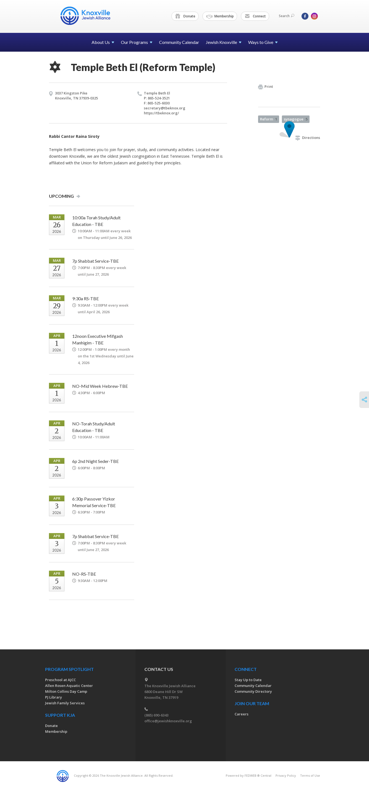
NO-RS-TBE (84, 573)
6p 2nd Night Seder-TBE (95, 461)
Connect (255, 16)
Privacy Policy (286, 775)
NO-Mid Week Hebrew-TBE (100, 386)
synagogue (296, 119)
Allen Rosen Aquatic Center (69, 685)
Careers (241, 714)
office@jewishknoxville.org (168, 720)
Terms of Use (310, 775)
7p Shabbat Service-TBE (95, 261)
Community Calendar (179, 42)
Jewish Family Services (65, 702)
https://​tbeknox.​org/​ (161, 112)
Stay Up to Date (248, 679)
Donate (185, 16)
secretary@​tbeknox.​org (164, 108)
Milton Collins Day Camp (66, 691)
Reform (268, 119)
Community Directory (253, 691)
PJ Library (53, 697)
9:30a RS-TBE (85, 298)
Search (286, 16)
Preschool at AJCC (60, 679)
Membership (220, 16)
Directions (307, 137)
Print (265, 86)
